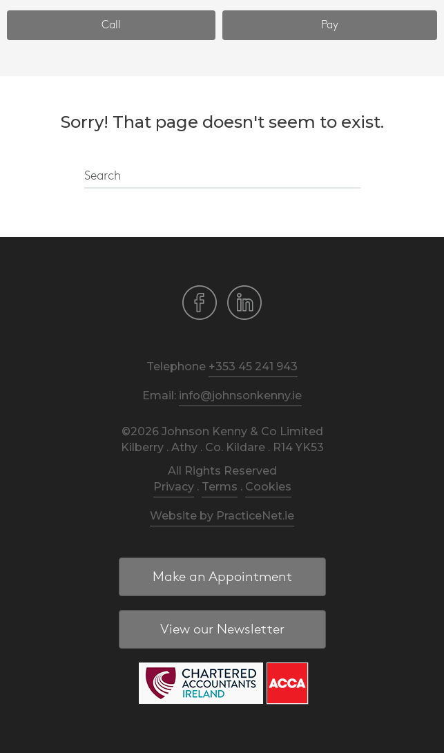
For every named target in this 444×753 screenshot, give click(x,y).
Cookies (268, 486)
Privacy (173, 486)
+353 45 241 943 (253, 366)
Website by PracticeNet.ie (222, 515)
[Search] (222, 177)
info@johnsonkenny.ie (240, 395)
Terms (220, 486)
